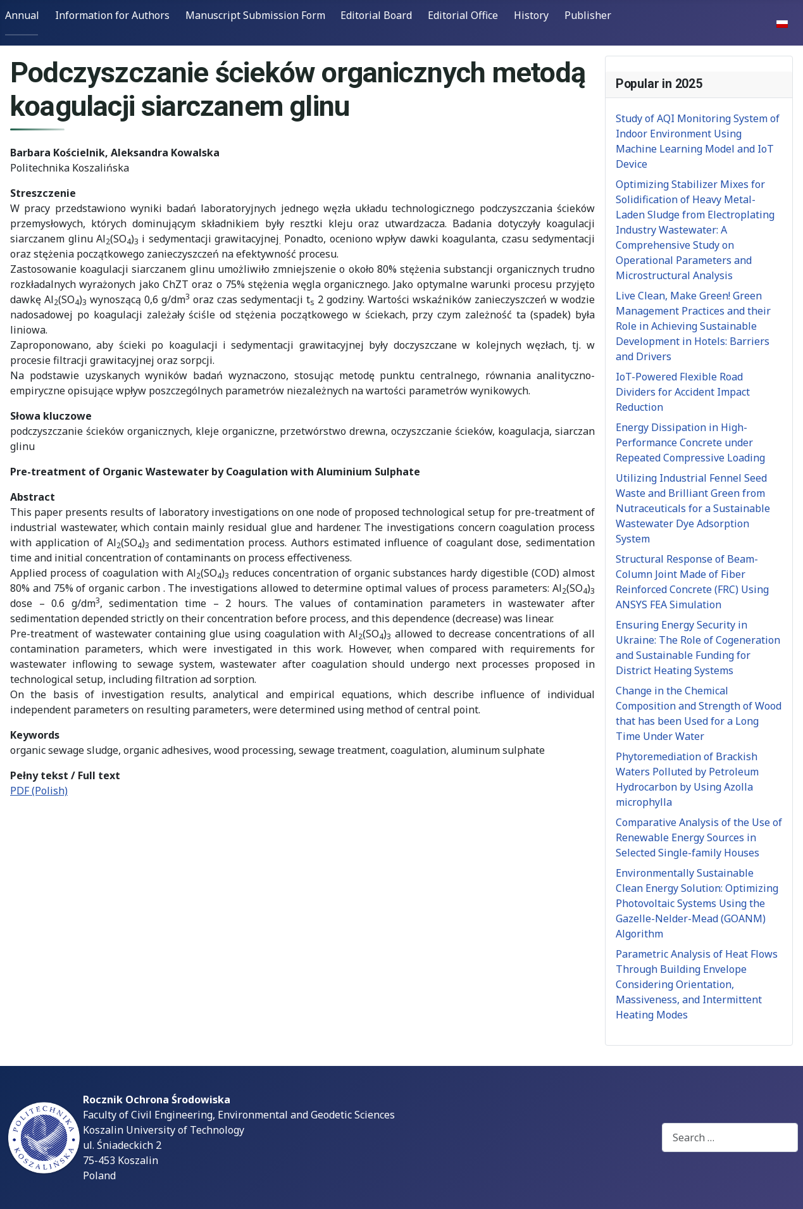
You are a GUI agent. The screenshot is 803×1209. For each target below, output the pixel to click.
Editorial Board (376, 15)
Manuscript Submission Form (255, 15)
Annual (22, 15)
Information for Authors (112, 15)
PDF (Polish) (39, 791)
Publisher (587, 15)
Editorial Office (463, 15)
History (531, 15)
